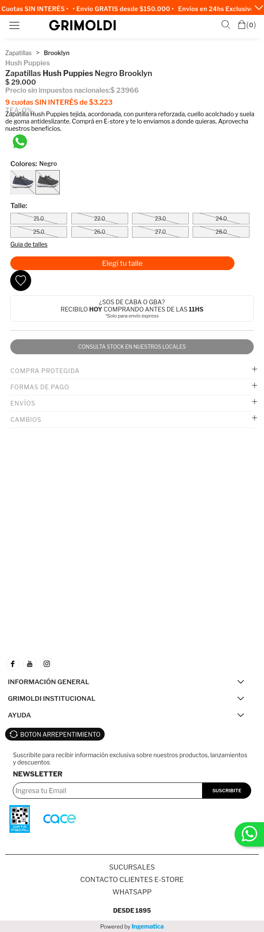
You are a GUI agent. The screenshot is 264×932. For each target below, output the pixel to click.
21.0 (39, 218)
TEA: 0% (18, 110)
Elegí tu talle (122, 263)
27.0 (160, 232)
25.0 (38, 232)
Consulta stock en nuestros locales (132, 347)
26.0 (99, 232)
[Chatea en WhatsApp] (19, 141)
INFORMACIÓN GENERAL (48, 682)
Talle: (18, 206)
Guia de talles (28, 244)
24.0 (221, 218)
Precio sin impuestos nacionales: (57, 90)
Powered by (132, 926)
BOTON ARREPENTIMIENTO (60, 734)
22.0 (99, 218)
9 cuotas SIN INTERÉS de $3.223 (58, 102)
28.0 (221, 232)
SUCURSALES (132, 867)
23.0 (160, 218)
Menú (14, 25)
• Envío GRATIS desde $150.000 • (125, 9)
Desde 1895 (132, 910)
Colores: (33, 164)
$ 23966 (124, 90)
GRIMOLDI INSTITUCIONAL (51, 698)
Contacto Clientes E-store (132, 880)
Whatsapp (132, 892)
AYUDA (19, 715)
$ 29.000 (20, 82)
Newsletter (37, 774)
